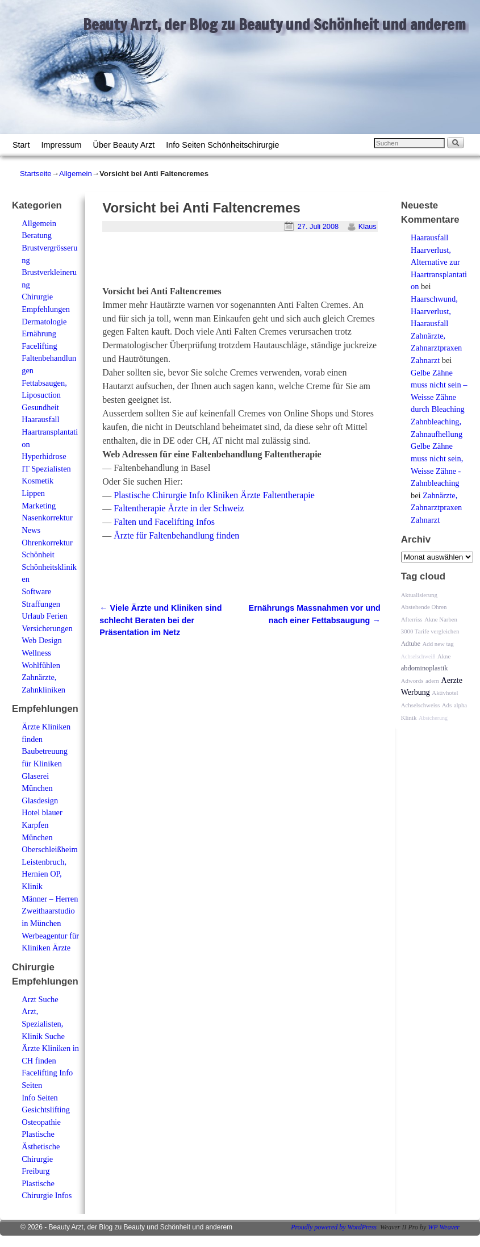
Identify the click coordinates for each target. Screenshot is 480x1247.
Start (21, 144)
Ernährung (39, 333)
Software (36, 591)
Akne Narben (440, 619)
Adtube (410, 644)
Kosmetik (37, 480)
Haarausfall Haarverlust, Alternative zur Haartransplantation (439, 262)
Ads (447, 705)
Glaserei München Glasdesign (40, 788)
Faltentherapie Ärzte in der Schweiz (179, 508)
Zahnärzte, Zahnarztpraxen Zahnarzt (436, 348)
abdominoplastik (424, 668)
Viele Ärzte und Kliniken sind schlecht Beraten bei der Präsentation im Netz (160, 620)
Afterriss (412, 619)
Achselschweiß (418, 656)
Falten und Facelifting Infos (164, 522)
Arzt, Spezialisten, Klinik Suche (43, 1023)
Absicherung (433, 718)
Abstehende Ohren (424, 606)
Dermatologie (44, 321)
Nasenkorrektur (47, 517)
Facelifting (39, 346)
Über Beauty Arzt (124, 144)
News (31, 530)
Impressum (61, 144)
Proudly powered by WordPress (334, 1227)
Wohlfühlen (41, 665)
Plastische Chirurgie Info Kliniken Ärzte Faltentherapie (214, 495)
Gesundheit (40, 407)
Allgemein (75, 173)
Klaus (367, 226)
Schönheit (38, 554)
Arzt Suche (40, 999)
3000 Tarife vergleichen (430, 631)
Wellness (36, 652)
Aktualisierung (419, 594)
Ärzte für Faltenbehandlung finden (176, 535)
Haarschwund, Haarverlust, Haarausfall (434, 311)
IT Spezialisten (46, 468)
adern (432, 680)
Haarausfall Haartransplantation (50, 431)
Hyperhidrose (44, 456)
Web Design (41, 640)
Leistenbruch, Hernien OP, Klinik (44, 874)
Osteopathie (41, 1122)
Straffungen (41, 603)
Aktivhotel (445, 692)
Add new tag (438, 643)
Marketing (39, 505)
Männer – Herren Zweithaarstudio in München (50, 911)
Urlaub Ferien (44, 615)
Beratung (37, 235)
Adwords (412, 680)
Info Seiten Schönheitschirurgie (222, 144)
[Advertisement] (235, 264)
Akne (443, 656)
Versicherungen (47, 628)
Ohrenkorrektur (47, 542)
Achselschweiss (420, 705)
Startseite (36, 173)
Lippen (33, 493)
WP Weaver (444, 1227)
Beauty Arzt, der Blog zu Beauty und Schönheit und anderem (274, 24)
